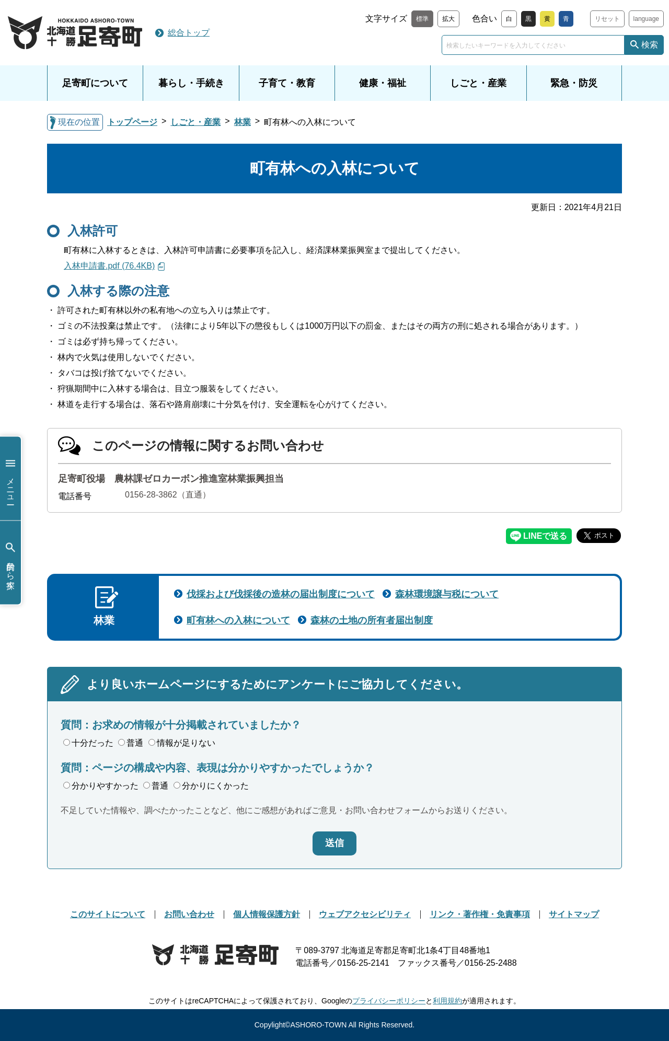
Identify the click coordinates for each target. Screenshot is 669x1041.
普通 (130, 742)
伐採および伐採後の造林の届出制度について (281, 594)
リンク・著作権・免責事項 (480, 914)
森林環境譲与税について (447, 594)
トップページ (132, 122)
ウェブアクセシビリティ (365, 914)
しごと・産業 (478, 83)
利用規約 (447, 1001)
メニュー (10, 478)
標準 (422, 18)
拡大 (448, 18)
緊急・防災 (573, 83)
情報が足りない (181, 742)
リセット (607, 18)
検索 (649, 44)
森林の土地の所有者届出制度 (371, 620)
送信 (334, 843)
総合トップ (189, 32)
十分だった (88, 742)
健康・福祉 (382, 83)
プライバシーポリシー (388, 1001)
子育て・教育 (287, 83)
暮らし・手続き (191, 83)
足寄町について (95, 83)
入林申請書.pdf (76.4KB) (109, 265)
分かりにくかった (211, 785)
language (646, 18)
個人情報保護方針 (266, 914)
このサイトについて (107, 914)
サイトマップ (574, 914)
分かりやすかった (101, 785)
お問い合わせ (189, 914)
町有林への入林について (238, 620)
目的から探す (10, 562)
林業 (242, 122)
